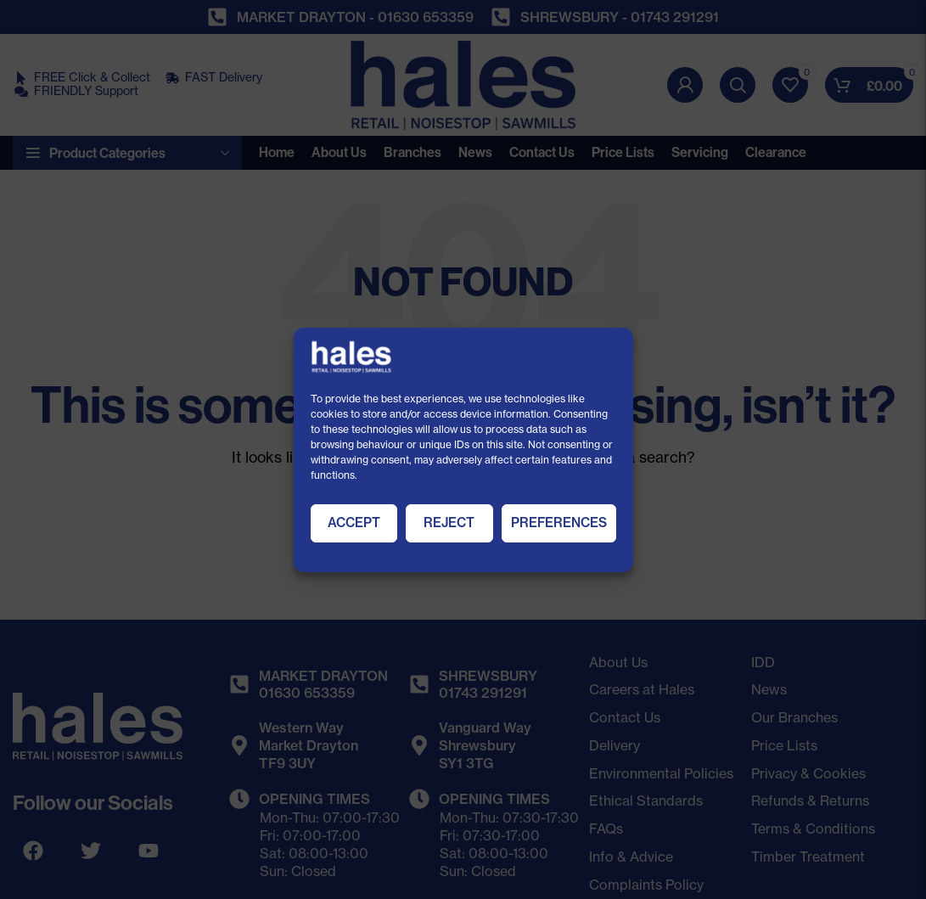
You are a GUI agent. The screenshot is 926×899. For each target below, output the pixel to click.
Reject (449, 522)
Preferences (559, 522)
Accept (354, 522)
